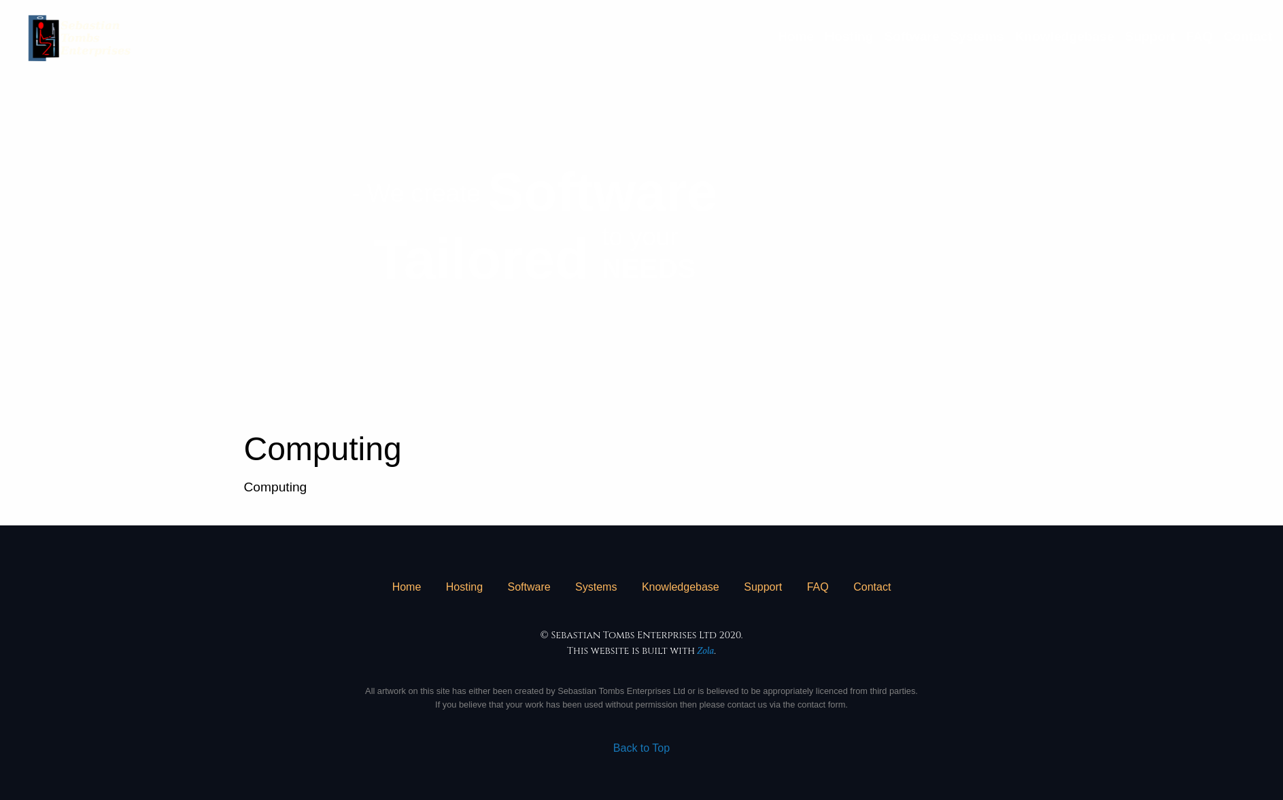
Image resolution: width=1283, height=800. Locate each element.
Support (1150, 36)
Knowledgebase (1064, 36)
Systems (977, 36)
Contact (1248, 36)
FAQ (1199, 36)
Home (796, 36)
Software (912, 36)
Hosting (849, 36)
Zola (706, 651)
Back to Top (641, 748)
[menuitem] (795, 36)
